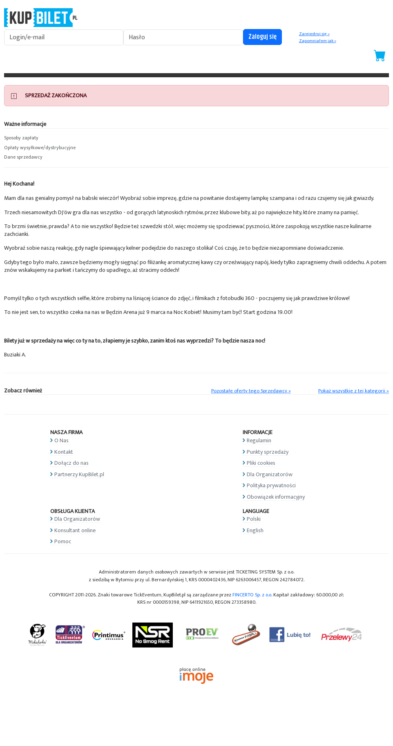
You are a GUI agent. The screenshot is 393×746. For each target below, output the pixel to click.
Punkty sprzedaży (267, 452)
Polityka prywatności (271, 485)
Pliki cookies (261, 463)
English (255, 530)
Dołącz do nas (71, 463)
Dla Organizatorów (270, 474)
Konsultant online (75, 530)
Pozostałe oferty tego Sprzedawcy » (251, 391)
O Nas (61, 440)
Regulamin (259, 440)
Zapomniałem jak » (317, 41)
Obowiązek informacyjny (276, 497)
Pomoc (62, 541)
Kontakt (63, 452)
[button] (49, 138)
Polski (254, 519)
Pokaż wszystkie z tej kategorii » (353, 391)
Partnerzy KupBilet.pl (79, 474)
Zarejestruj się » (314, 34)
